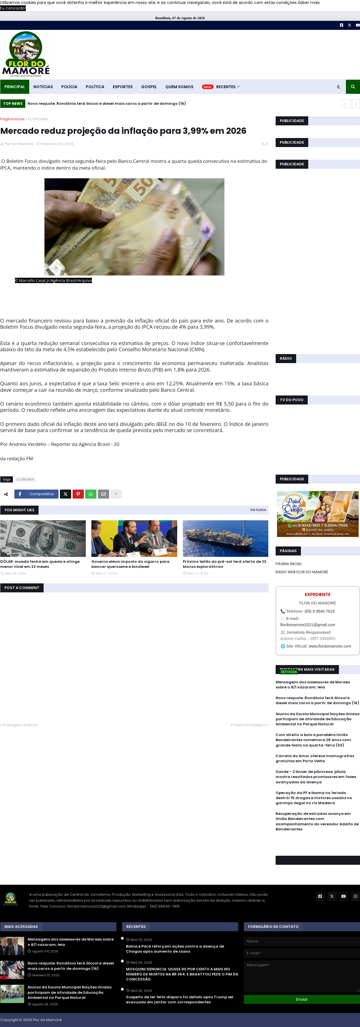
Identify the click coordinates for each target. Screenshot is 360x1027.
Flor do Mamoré (47, 1019)
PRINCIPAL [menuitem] (14, 87)
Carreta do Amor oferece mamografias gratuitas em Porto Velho (315, 758)
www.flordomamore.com (330, 646)
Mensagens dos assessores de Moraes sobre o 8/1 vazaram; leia (313, 685)
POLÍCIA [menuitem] (69, 87)
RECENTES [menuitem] (226, 87)
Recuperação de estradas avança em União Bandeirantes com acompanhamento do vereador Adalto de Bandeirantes (317, 821)
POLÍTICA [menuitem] (95, 87)
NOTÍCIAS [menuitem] (43, 87)
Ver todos (258, 509)
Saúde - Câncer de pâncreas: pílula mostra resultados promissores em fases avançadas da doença (316, 776)
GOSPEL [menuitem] (149, 87)
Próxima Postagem (248, 725)
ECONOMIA (38, 119)
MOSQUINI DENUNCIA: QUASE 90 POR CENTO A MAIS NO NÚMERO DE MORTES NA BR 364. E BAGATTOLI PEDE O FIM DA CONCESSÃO (182, 974)
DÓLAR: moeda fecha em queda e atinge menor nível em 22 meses (40, 564)
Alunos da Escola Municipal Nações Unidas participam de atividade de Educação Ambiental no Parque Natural (317, 719)
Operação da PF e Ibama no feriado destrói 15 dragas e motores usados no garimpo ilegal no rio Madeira (314, 798)
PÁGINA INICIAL (289, 563)
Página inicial (12, 119)
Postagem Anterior (20, 725)
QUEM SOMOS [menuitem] (179, 87)
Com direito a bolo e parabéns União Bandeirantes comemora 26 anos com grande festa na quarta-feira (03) (313, 740)
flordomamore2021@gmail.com (308, 625)
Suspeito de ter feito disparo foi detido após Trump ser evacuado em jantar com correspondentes (180, 1000)
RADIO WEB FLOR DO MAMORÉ (302, 572)
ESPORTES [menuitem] (123, 87)
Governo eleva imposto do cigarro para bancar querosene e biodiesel (130, 564)
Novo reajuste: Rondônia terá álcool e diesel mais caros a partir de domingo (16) (107, 103)
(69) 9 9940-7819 (319, 611)
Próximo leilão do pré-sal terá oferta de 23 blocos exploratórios (224, 564)
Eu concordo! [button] (13, 8)
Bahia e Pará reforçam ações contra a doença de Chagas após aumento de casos (175, 949)
